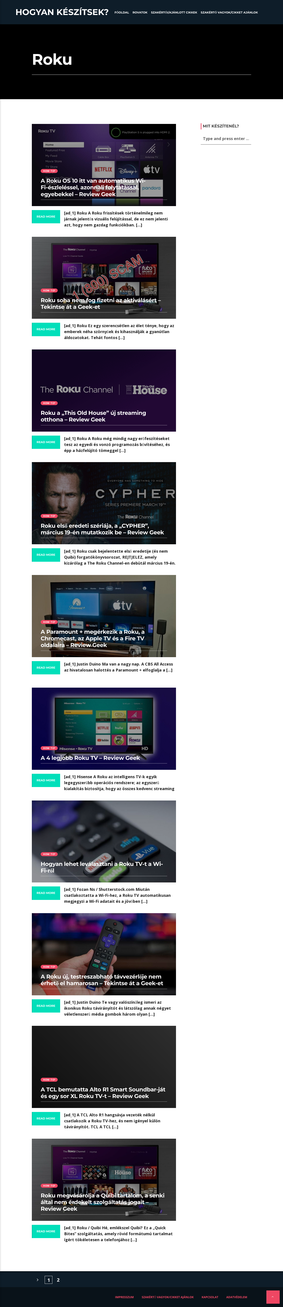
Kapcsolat (210, 1297)
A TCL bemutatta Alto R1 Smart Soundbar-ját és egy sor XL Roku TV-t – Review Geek (103, 1093)
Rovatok (140, 12)
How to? (49, 171)
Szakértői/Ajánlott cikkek (174, 12)
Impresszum (124, 1297)
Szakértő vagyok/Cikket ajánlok (229, 12)
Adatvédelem (236, 1297)
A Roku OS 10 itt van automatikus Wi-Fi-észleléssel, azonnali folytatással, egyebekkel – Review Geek (93, 187)
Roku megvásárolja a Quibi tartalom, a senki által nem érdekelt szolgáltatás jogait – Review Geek (102, 1202)
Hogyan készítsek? (62, 12)
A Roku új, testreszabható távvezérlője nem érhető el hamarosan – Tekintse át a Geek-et (102, 980)
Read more (46, 216)
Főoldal (122, 12)
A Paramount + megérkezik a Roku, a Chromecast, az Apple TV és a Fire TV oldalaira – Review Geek (93, 639)
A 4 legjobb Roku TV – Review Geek (90, 758)
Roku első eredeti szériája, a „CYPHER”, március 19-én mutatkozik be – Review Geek (102, 529)
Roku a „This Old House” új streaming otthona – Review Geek (93, 416)
